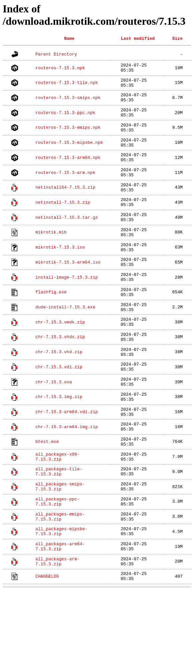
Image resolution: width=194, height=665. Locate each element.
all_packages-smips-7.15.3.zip (60, 546)
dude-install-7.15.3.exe (65, 342)
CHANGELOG (47, 648)
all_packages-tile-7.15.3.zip (58, 529)
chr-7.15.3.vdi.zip (58, 409)
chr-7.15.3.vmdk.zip (60, 359)
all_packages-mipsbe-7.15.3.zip (61, 597)
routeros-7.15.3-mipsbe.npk (69, 154)
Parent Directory (56, 54)
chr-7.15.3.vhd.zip (58, 393)
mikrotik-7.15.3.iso (60, 273)
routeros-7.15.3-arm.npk (65, 188)
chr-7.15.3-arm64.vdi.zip (66, 461)
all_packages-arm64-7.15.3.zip (60, 614)
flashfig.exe (51, 324)
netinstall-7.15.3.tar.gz (66, 239)
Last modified (138, 38)
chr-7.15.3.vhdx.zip (60, 376)
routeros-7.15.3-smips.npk (68, 103)
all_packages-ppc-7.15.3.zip (57, 563)
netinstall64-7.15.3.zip (65, 205)
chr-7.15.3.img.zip (58, 444)
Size (177, 38)
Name (69, 38)
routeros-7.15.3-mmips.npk (68, 137)
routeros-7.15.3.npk (60, 69)
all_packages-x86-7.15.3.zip (57, 512)
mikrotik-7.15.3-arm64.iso (68, 290)
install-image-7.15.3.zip (66, 307)
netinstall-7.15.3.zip (62, 222)
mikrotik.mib (51, 256)
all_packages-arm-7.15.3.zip (57, 631)
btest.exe (47, 495)
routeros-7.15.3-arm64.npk (68, 171)
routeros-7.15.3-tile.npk (66, 86)
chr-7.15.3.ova (53, 426)
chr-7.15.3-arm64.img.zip (66, 478)
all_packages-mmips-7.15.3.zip (60, 580)
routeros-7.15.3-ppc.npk (65, 120)
